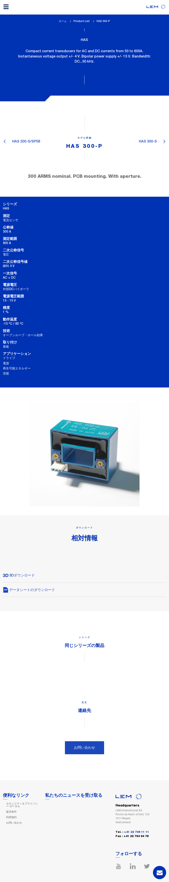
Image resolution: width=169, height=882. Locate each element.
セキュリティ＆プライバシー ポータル (22, 805)
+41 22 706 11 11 (136, 832)
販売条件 (11, 811)
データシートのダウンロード (29, 590)
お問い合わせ (84, 747)
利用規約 (11, 817)
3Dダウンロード (19, 575)
